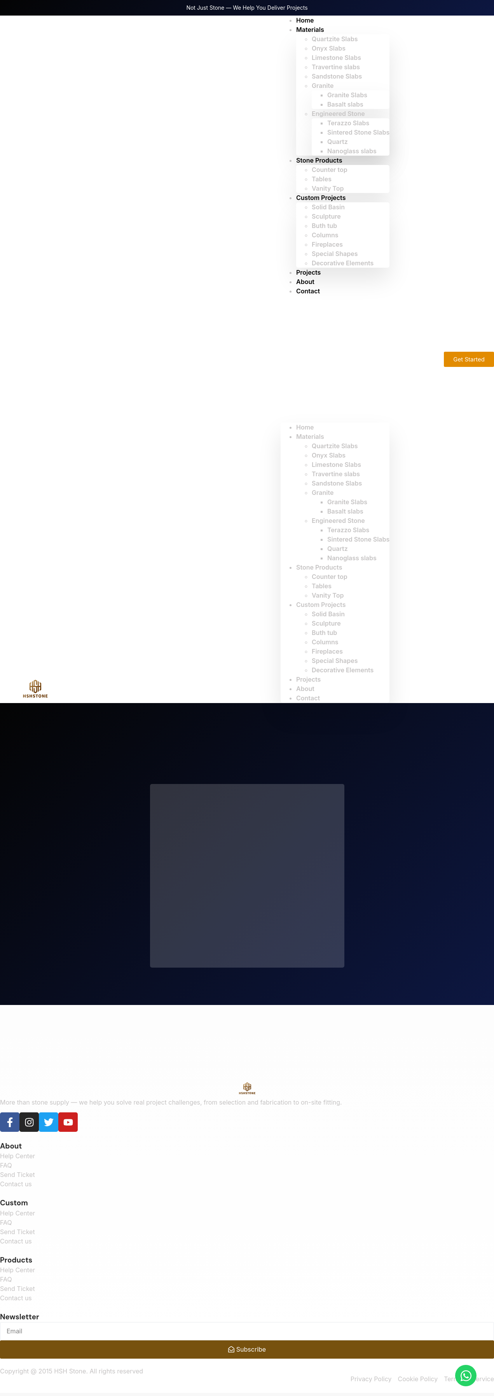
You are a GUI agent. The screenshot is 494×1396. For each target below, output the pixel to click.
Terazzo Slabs (348, 123)
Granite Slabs (347, 95)
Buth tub (324, 226)
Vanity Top (328, 595)
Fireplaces (327, 244)
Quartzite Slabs (335, 39)
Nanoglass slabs (352, 151)
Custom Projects (321, 198)
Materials (310, 29)
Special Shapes (335, 254)
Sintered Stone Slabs (358, 132)
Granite (322, 85)
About (305, 689)
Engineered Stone (338, 114)
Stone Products (319, 160)
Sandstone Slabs (337, 76)
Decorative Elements (343, 263)
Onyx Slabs (329, 48)
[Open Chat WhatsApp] (466, 1375)
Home (305, 427)
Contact (308, 291)
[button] (335, 359)
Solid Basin (328, 207)
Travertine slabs (336, 67)
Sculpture (326, 216)
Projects (308, 679)
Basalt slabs (345, 104)
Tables (322, 179)
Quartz (337, 142)
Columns (325, 235)
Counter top (329, 170)
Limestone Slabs (336, 57)
